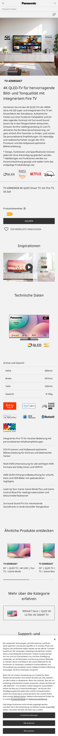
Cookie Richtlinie (18, 699)
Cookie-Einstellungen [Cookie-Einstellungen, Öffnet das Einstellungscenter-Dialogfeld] (29, 715)
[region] (29, 685)
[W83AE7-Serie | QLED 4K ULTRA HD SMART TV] (29, 613)
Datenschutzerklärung (38, 699)
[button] (29, 221)
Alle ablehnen (29, 723)
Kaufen (29, 221)
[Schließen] (55, 639)
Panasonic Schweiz (9, 9)
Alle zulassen (29, 731)
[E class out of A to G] (10, 214)
